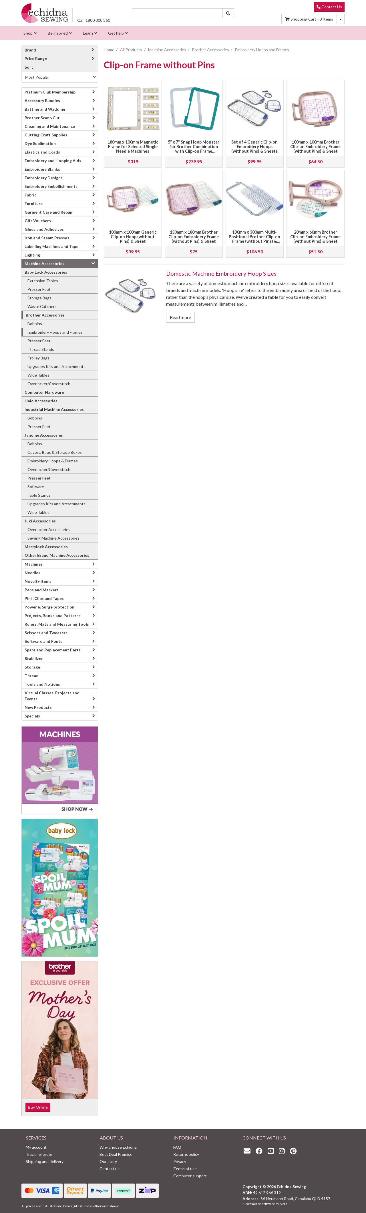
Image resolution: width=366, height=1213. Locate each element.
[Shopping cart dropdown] (341, 19)
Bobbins (34, 323)
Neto (283, 1204)
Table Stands (39, 495)
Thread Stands (40, 349)
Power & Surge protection (49, 606)
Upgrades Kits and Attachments (56, 366)
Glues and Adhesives (44, 229)
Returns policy (186, 1154)
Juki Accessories (40, 520)
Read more (180, 317)
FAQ (177, 1147)
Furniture (34, 203)
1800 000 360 (93, 20)
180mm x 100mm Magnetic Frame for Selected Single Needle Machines (133, 147)
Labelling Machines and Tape (51, 246)
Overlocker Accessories (48, 529)
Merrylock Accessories (46, 546)
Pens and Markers (42, 589)
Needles (32, 572)
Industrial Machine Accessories (54, 409)
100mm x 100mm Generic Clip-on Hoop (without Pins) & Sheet (132, 237)
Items (309, 19)
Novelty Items (38, 581)
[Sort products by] (60, 77)
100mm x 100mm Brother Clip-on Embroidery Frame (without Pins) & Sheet (315, 147)
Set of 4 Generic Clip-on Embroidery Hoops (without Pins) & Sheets (254, 147)
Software (35, 486)
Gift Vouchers (38, 220)
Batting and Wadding (45, 109)
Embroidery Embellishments (51, 186)
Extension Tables (42, 280)
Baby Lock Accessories (46, 272)
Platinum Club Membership (50, 92)
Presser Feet (39, 289)
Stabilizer (34, 658)
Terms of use (185, 1168)
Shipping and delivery (44, 1161)
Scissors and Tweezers (46, 632)
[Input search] (177, 13)
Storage (32, 667)
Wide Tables (38, 375)
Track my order (39, 1154)
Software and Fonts (43, 641)
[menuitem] (29, 33)
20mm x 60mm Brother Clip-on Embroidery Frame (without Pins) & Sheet (315, 237)
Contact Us (329, 6)
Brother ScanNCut (42, 117)
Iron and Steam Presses (47, 237)
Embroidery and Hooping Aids (53, 160)
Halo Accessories (41, 400)
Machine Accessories (44, 263)
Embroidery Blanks (42, 169)
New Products (38, 707)
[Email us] (248, 1151)
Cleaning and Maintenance (50, 126)
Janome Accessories (44, 435)
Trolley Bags (38, 357)
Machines (34, 564)
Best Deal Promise (116, 1154)
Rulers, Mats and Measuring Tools (57, 624)
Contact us (110, 1168)
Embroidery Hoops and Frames (56, 332)
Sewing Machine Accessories (53, 538)
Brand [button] (60, 50)
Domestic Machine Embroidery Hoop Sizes (221, 273)
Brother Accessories (45, 315)
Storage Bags (39, 297)
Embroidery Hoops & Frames (52, 460)
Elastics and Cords (42, 152)
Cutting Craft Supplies (46, 134)
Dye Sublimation (40, 143)
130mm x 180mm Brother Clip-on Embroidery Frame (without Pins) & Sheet (193, 237)
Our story (108, 1161)
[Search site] (228, 13)
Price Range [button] (60, 58)
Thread (32, 675)
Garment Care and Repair (49, 212)
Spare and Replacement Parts (53, 649)
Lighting (32, 254)
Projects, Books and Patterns (53, 615)
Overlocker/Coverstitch (48, 383)
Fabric (30, 194)
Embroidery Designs (44, 177)
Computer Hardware (44, 392)
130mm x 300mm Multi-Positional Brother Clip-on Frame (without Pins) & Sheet (254, 239)
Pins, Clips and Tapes (44, 598)
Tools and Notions (42, 684)
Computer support (190, 1175)
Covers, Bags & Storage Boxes (54, 452)
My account (36, 1147)
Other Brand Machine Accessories (57, 555)
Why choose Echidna (118, 1147)
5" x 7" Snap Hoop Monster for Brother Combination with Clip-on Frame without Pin (193, 149)
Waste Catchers (42, 306)
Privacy (179, 1161)
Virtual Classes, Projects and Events (52, 695)
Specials (32, 715)
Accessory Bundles (42, 100)
